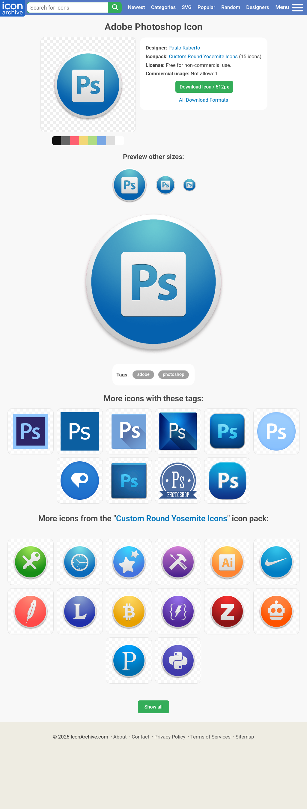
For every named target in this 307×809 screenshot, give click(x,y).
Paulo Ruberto (184, 48)
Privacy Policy (169, 737)
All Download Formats (203, 100)
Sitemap (245, 737)
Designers (257, 7)
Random (230, 7)
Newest (136, 7)
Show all (153, 707)
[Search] (115, 7)
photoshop (173, 374)
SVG (187, 7)
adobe (143, 374)
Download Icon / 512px (204, 87)
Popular (206, 7)
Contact (140, 737)
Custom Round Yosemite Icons (203, 56)
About (120, 737)
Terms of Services (210, 737)
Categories (163, 7)
